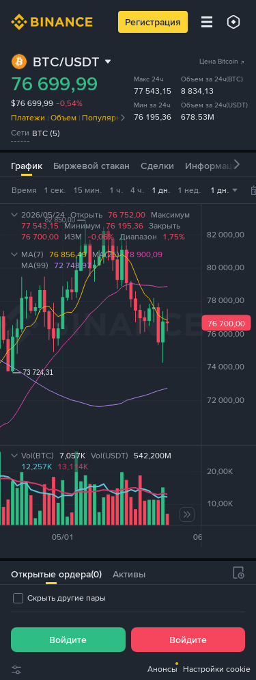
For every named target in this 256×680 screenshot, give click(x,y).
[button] (237, 164)
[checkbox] (58, 597)
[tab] (51, 572)
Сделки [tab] (157, 165)
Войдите (68, 639)
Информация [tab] (214, 165)
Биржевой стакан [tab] (91, 165)
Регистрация (153, 22)
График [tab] (26, 165)
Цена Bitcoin (222, 61)
